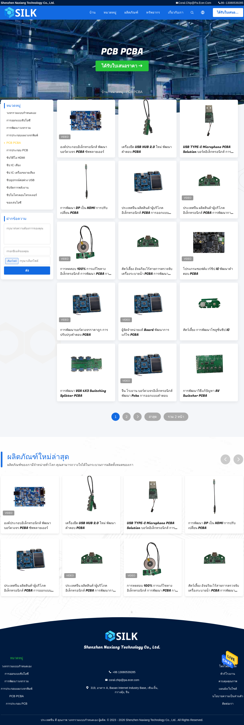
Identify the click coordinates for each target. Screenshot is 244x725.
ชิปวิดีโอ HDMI (15, 157)
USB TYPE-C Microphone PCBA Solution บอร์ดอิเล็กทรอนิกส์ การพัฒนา (207, 149)
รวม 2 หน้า (176, 417)
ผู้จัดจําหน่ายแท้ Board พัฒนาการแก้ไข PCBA (145, 332)
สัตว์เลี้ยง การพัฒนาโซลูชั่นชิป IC (206, 329)
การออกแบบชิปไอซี (18, 120)
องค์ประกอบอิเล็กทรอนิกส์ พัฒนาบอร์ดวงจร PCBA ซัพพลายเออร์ (83, 149)
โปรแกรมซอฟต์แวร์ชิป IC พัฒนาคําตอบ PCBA (208, 271)
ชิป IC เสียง (13, 165)
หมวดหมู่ (110, 12)
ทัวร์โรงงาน (227, 673)
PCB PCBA (13, 142)
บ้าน (92, 12)
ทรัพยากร (153, 12)
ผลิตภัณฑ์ (131, 12)
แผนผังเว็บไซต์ (228, 688)
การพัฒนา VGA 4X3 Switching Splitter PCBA (83, 393)
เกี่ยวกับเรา (175, 12)
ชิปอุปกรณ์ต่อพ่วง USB (20, 180)
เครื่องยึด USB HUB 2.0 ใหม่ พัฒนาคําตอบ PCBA (147, 149)
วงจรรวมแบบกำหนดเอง (21, 112)
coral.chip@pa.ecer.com (194, 2)
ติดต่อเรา (227, 703)
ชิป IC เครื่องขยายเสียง (20, 172)
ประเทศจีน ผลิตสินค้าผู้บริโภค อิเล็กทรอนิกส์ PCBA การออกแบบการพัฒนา (145, 210)
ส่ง (27, 270)
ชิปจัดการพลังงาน (17, 187)
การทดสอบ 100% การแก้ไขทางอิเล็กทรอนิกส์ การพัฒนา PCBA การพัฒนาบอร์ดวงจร (85, 271)
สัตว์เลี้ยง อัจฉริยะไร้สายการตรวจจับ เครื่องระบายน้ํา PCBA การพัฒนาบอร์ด (147, 271)
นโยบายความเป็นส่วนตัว (227, 696)
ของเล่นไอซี (13, 202)
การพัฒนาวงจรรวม (18, 127)
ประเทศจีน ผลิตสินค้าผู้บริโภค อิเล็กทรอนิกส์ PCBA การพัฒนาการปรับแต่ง (208, 210)
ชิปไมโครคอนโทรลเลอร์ (21, 195)
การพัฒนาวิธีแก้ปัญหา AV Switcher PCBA (201, 393)
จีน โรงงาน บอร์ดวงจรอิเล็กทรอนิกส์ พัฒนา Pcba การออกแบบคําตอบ (147, 393)
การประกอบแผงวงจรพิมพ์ (22, 135)
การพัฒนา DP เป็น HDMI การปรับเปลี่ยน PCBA (83, 210)
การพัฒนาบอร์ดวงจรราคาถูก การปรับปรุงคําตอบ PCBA (84, 332)
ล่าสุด (153, 417)
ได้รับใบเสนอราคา (230, 12)
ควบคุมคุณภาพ (228, 681)
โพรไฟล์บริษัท (228, 666)
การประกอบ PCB (17, 150)
